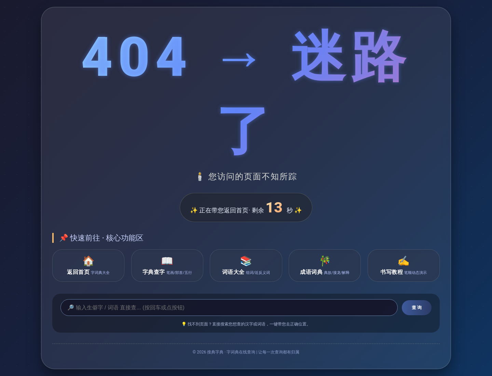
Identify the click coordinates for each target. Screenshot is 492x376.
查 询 (417, 307)
